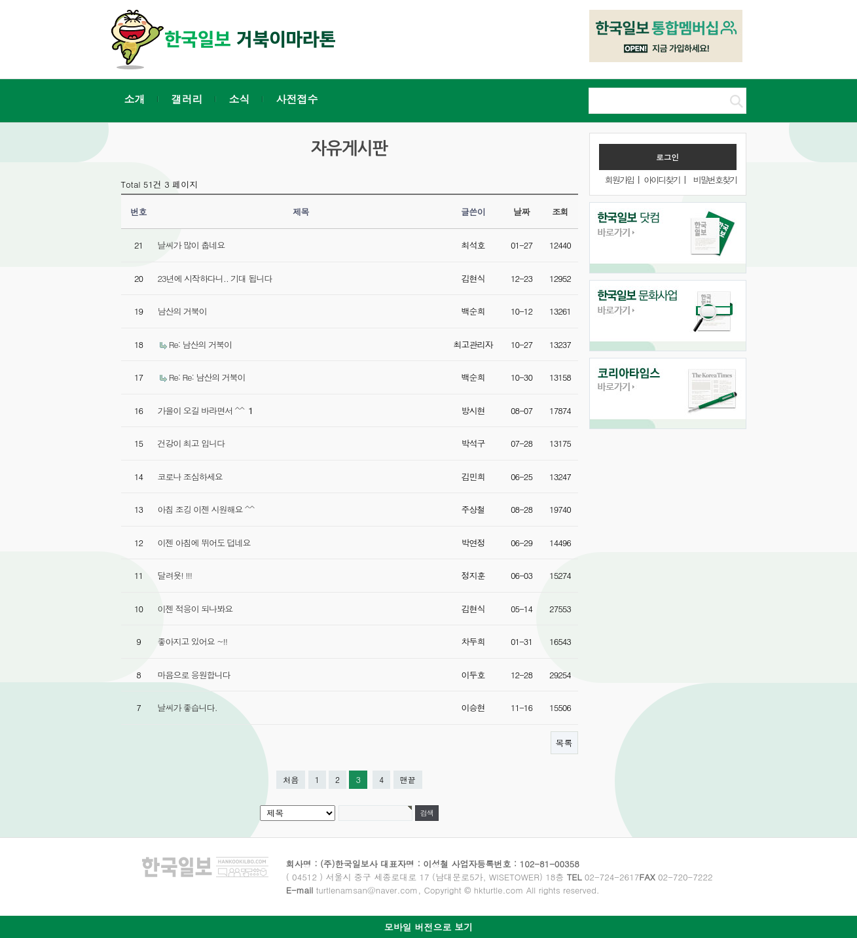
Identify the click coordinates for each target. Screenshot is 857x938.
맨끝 (408, 779)
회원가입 (619, 179)
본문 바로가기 (0, 0)
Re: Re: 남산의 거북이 (207, 377)
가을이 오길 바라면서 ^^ (205, 410)
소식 (239, 99)
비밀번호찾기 (715, 179)
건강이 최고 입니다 (191, 443)
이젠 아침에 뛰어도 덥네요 (204, 542)
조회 (560, 211)
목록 (564, 743)
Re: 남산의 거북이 (200, 344)
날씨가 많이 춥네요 (191, 245)
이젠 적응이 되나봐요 (195, 608)
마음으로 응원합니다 (194, 675)
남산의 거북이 (182, 311)
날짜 (521, 211)
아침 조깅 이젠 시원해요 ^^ (206, 509)
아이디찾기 (662, 179)
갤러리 (187, 99)
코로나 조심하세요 (190, 476)
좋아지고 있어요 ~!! (193, 641)
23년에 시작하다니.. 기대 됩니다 (215, 278)
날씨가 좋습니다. (187, 707)
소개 (134, 99)
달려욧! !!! (175, 575)
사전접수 (297, 99)
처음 (291, 779)
